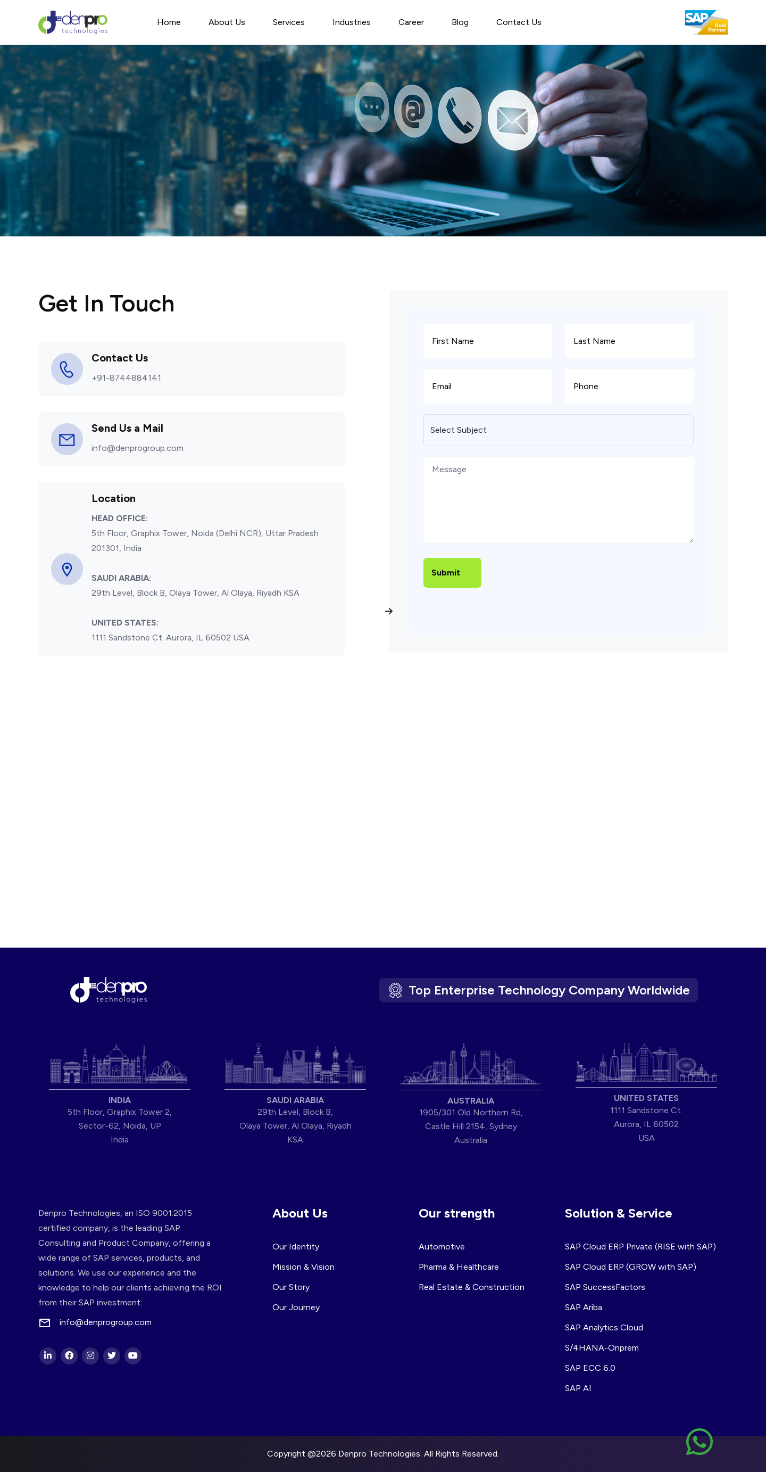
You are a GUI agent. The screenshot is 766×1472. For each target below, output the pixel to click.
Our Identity (295, 1246)
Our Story (291, 1287)
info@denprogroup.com (137, 448)
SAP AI (578, 1388)
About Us (227, 22)
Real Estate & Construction (471, 1287)
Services (289, 22)
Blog (460, 22)
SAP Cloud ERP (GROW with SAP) (630, 1267)
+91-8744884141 (126, 378)
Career (411, 22)
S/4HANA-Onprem (602, 1348)
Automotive (442, 1246)
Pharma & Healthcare (459, 1267)
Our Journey (296, 1307)
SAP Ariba (583, 1307)
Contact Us (519, 22)
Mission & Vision (303, 1267)
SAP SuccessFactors (605, 1287)
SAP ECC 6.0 (590, 1368)
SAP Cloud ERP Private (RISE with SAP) (640, 1246)
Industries (351, 22)
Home (169, 22)
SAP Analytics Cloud (604, 1327)
